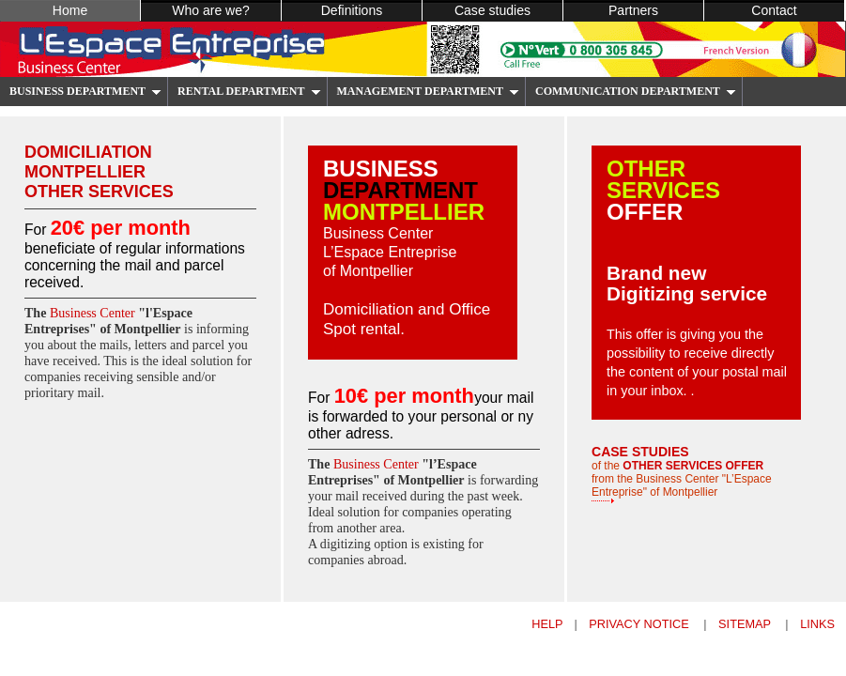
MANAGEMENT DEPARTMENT (428, 91)
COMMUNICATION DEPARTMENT (635, 91)
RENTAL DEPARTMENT (248, 91)
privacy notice (640, 624)
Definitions (352, 10)
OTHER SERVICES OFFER (693, 465)
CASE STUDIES (640, 451)
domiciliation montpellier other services (99, 172)
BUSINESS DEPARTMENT (85, 91)
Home (70, 10)
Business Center (94, 312)
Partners (633, 10)
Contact (773, 10)
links (817, 624)
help (546, 624)
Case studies (492, 10)
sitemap (746, 624)
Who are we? (211, 10)
